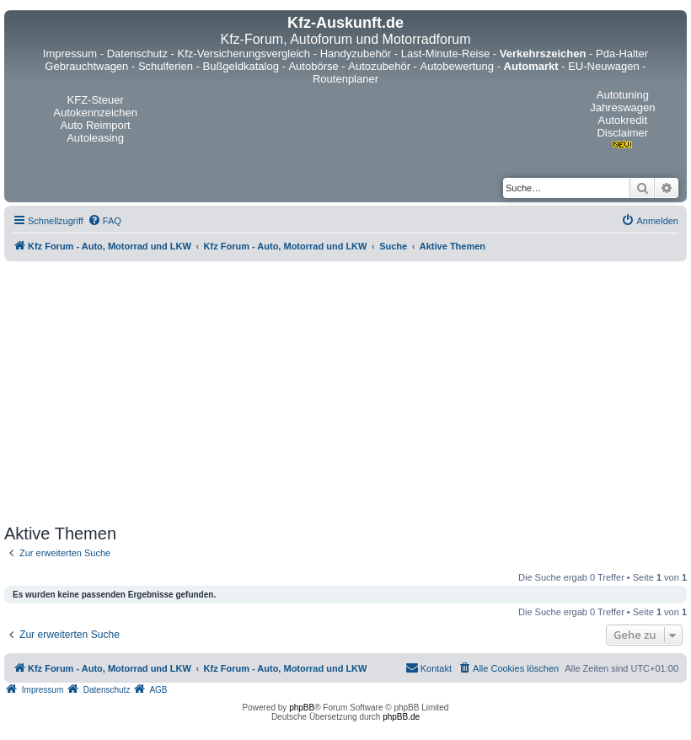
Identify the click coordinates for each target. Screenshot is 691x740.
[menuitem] (104, 221)
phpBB (301, 707)
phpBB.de (401, 716)
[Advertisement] (345, 393)
